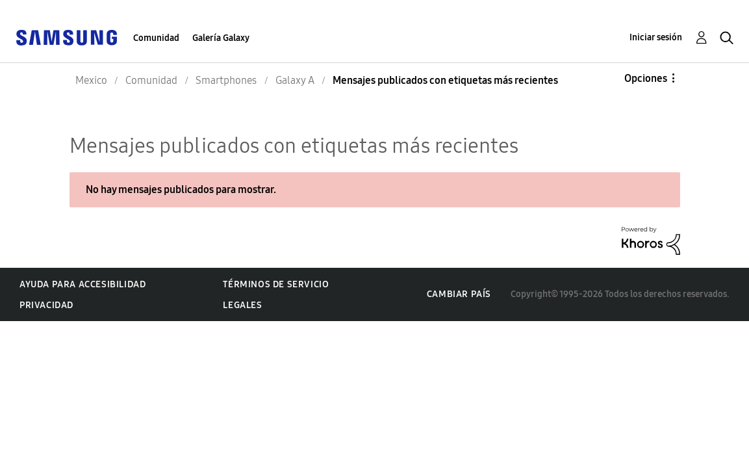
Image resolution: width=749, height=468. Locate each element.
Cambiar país (459, 294)
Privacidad (46, 305)
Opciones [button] (645, 78)
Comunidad (156, 38)
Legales (242, 305)
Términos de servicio (276, 284)
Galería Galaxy (220, 38)
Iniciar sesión (655, 37)
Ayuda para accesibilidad (82, 284)
